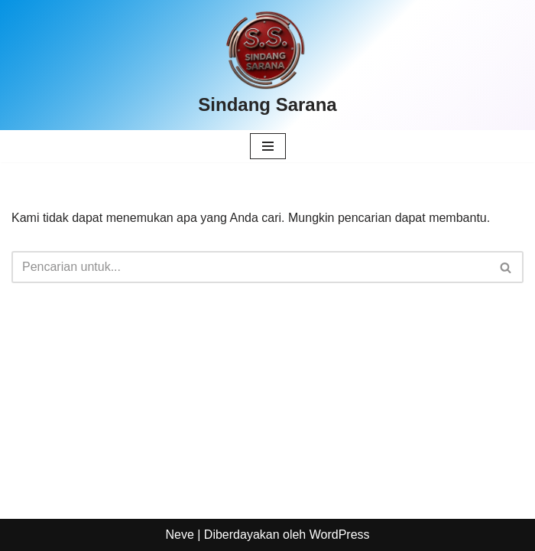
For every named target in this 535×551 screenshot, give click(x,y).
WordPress (340, 534)
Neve (179, 534)
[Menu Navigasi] (268, 146)
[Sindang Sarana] (267, 65)
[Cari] (250, 267)
